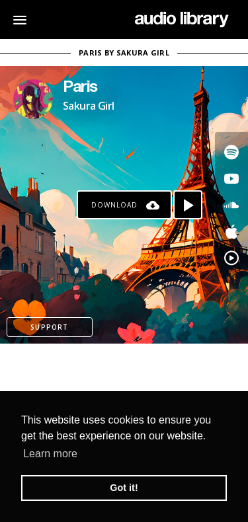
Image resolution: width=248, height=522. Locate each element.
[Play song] (187, 204)
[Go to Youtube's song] (231, 178)
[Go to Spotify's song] (231, 152)
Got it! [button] (124, 487)
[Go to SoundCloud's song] (231, 205)
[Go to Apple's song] (231, 231)
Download (114, 204)
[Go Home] (181, 20)
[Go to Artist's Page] (33, 99)
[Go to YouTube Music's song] (231, 257)
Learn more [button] (50, 453)
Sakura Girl (88, 105)
